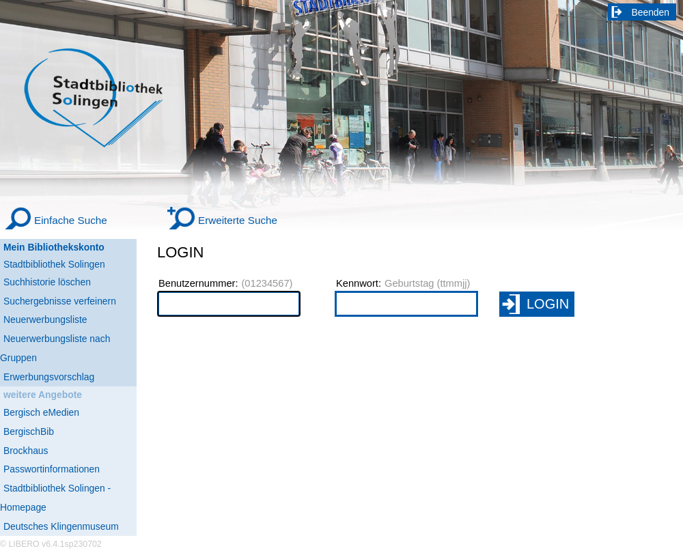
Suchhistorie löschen (47, 281)
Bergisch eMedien (41, 412)
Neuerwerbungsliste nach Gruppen (55, 348)
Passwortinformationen (51, 469)
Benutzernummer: (198, 283)
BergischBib (28, 431)
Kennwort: (358, 283)
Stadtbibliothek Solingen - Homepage (55, 498)
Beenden (651, 12)
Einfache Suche (70, 220)
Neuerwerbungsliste (45, 319)
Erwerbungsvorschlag (48, 376)
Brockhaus (25, 450)
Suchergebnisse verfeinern (59, 301)
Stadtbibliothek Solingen (54, 264)
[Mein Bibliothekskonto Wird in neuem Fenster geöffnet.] (68, 247)
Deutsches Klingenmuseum (61, 526)
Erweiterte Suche (237, 220)
